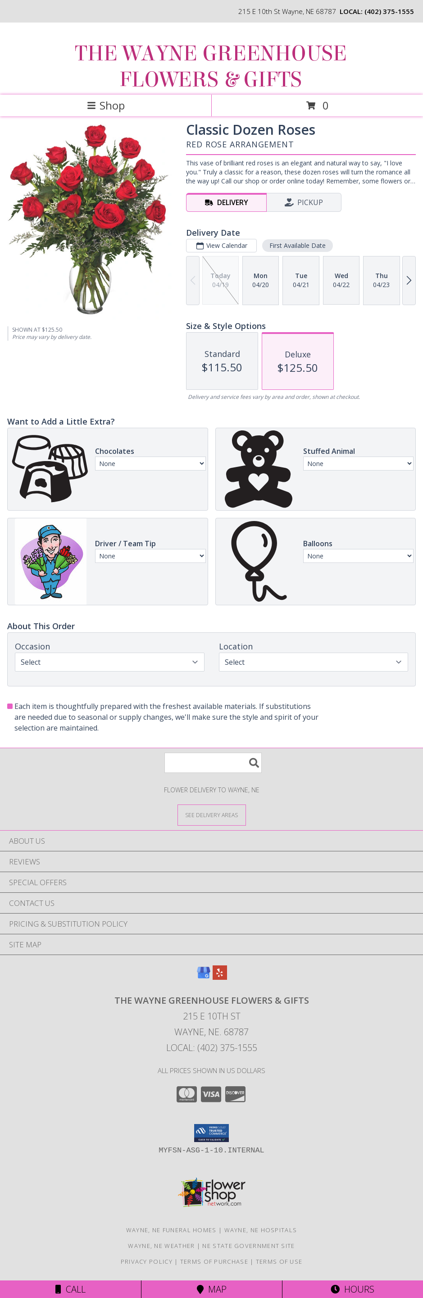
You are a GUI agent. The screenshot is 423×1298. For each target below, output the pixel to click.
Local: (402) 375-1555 (211, 1048)
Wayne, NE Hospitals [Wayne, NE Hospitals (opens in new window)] (260, 1230)
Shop (106, 105)
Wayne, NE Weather (161, 1246)
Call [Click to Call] (70, 1289)
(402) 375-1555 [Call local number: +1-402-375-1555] (389, 11)
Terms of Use (279, 1261)
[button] (211, 1133)
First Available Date (297, 245)
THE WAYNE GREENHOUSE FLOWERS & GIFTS (211, 67)
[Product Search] (213, 763)
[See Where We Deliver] (211, 814)
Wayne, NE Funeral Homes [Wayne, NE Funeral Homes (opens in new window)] (171, 1230)
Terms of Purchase (214, 1261)
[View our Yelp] (220, 977)
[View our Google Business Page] (203, 977)
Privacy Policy (147, 1261)
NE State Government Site (248, 1246)
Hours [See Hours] (352, 1289)
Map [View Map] (212, 1289)
